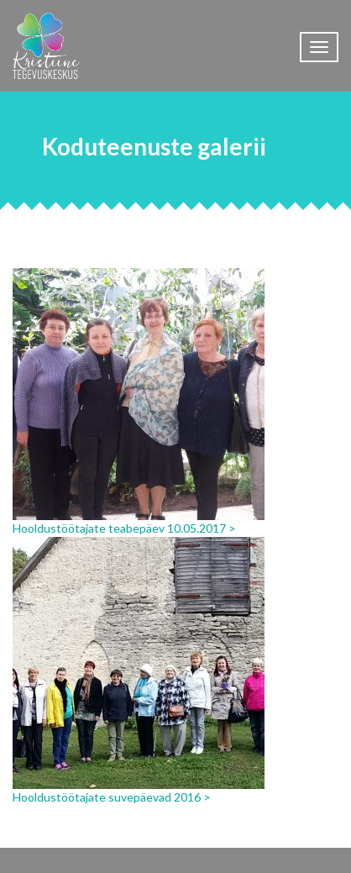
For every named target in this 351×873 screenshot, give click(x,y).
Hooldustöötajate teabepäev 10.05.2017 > (124, 528)
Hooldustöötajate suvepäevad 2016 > (112, 797)
